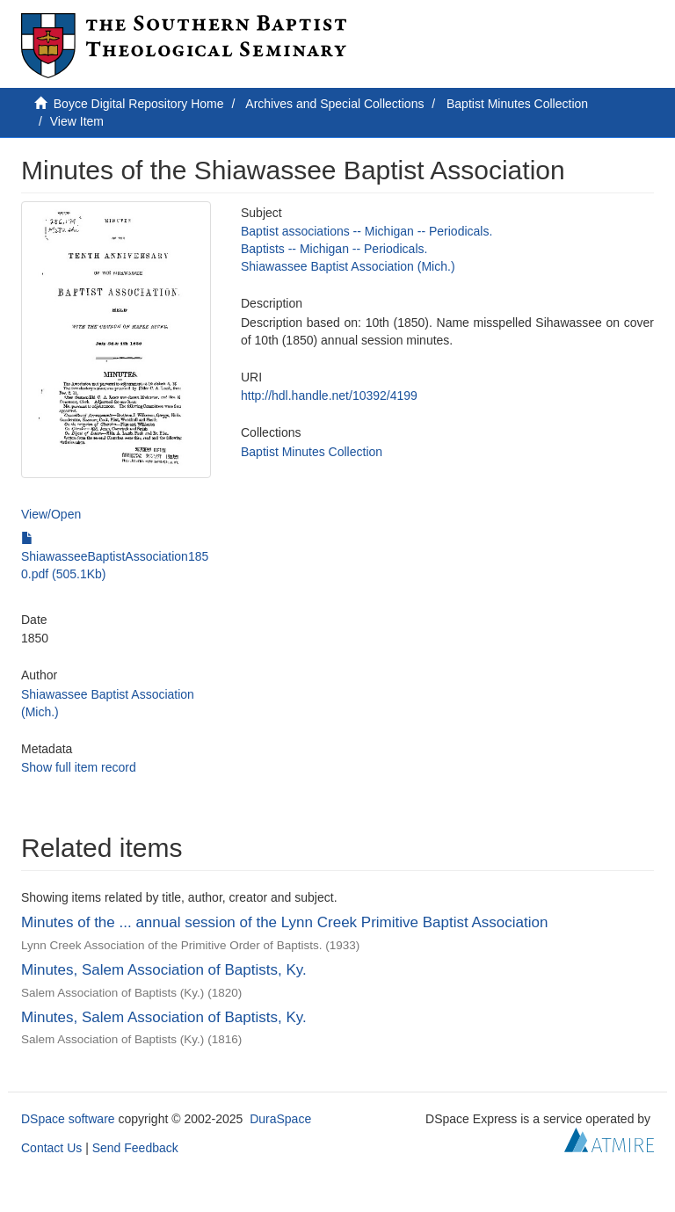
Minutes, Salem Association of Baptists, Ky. (164, 970)
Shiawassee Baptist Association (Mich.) (348, 266)
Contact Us (51, 1148)
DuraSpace (280, 1119)
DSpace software (68, 1119)
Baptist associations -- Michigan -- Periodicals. (366, 231)
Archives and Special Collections (334, 104)
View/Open (51, 514)
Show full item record (78, 767)
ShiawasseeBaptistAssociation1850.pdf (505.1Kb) (114, 556)
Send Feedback (135, 1148)
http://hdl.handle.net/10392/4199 (329, 395)
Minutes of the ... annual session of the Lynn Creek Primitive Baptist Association (284, 922)
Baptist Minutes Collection (517, 104)
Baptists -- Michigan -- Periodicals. (334, 249)
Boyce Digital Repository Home (139, 104)
